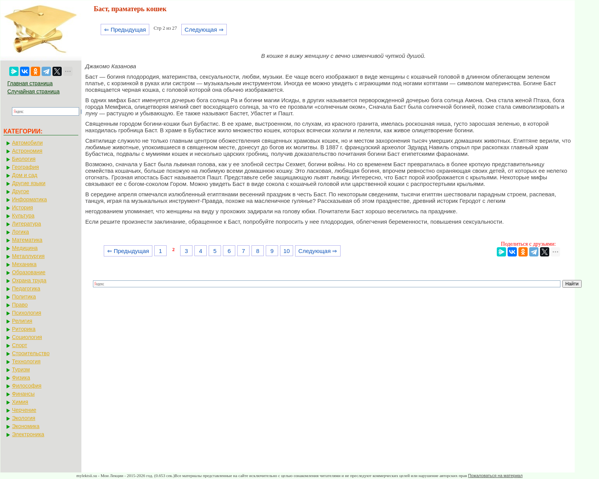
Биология (23, 159)
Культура (23, 216)
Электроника (28, 434)
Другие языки (29, 183)
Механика (24, 264)
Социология (27, 337)
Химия (20, 402)
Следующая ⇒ (204, 29)
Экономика (25, 426)
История (22, 207)
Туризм (21, 369)
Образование (29, 272)
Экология (23, 418)
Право (20, 305)
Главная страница (30, 83)
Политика (24, 296)
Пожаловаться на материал (495, 475)
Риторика (23, 329)
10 (286, 251)
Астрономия (27, 151)
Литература (26, 224)
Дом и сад (24, 175)
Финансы (23, 394)
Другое (20, 191)
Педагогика (26, 288)
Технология (26, 361)
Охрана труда (29, 280)
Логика (20, 232)
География (25, 167)
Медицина (25, 248)
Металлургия (28, 256)
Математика (27, 240)
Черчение (24, 410)
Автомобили (27, 143)
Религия (22, 321)
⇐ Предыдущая (125, 29)
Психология (26, 313)
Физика (21, 377)
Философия (26, 386)
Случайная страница (33, 91)
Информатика (29, 199)
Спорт (19, 345)
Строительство (30, 353)
